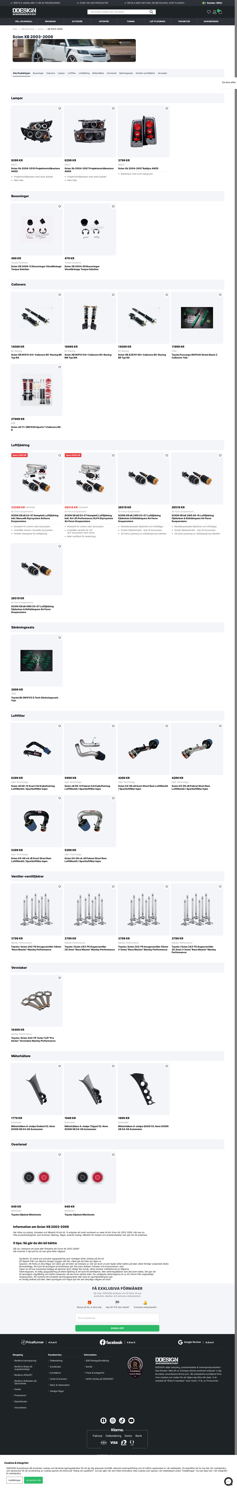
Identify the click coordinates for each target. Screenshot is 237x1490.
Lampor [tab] (64, 73)
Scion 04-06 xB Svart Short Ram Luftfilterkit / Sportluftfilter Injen (143, 787)
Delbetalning (56, 1360)
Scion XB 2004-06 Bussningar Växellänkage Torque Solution (82, 268)
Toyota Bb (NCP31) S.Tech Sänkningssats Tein (34, 699)
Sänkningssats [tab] (131, 73)
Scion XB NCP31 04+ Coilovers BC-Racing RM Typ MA (88, 356)
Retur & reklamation (60, 1385)
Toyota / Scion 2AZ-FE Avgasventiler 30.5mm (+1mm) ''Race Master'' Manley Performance (194, 950)
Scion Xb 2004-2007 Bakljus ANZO (138, 168)
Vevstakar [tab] (169, 73)
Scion (40, 29)
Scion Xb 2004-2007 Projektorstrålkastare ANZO (89, 170)
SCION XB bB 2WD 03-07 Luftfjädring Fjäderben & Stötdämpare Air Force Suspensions (139, 518)
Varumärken (211, 21)
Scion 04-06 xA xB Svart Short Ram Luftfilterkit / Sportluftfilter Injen (31, 860)
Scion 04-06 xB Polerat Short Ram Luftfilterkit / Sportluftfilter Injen (191, 787)
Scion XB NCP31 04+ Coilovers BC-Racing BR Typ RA (36, 356)
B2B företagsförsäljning (97, 1360)
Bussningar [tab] (39, 73)
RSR (13, 423)
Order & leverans (58, 1379)
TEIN (174, 351)
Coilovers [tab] (52, 73)
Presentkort (20, 1395)
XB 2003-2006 (54, 29)
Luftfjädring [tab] (87, 73)
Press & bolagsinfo (95, 1372)
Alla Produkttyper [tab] (22, 73)
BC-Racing (16, 351)
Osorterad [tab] (116, 73)
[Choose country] (212, 3)
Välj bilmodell (24, 21)
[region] (117, 139)
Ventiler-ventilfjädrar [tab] (151, 73)
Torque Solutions (19, 262)
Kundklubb (55, 1366)
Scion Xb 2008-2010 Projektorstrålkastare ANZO (35, 170)
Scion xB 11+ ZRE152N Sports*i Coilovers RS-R (36, 429)
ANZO (14, 164)
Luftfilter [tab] (75, 73)
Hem (15, 29)
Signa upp (117, 1328)
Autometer (16, 1122)
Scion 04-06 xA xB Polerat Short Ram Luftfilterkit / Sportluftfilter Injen (86, 860)
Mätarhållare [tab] (102, 73)
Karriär (89, 1366)
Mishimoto (16, 1211)
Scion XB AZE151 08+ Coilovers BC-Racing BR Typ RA (142, 356)
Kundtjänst (55, 1372)
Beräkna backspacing (25, 1360)
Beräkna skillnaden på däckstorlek (25, 1382)
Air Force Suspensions (22, 511)
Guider (17, 1389)
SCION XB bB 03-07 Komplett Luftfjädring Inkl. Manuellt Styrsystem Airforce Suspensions (34, 518)
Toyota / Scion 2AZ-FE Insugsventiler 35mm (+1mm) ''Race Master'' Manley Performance (143, 948)
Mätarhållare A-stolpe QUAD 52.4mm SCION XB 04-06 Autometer (143, 1128)
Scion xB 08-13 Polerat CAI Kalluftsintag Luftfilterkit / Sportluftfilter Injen (87, 787)
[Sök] (121, 12)
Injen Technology (19, 782)
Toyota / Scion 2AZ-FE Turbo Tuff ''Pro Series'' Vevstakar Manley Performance (33, 1039)
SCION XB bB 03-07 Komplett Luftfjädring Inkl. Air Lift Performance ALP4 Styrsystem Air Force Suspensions (89, 518)
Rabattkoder (20, 1401)
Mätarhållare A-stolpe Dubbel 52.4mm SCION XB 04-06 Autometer (33, 1128)
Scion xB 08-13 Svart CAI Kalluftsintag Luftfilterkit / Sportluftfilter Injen (33, 787)
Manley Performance (21, 943)
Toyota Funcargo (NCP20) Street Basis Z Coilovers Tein (194, 356)
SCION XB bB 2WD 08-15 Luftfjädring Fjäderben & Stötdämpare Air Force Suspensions (193, 518)
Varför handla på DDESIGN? (99, 1379)
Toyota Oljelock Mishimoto (26, 1214)
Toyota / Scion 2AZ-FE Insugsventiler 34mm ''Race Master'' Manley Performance (36, 948)
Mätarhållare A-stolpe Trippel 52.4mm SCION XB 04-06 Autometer (86, 1128)
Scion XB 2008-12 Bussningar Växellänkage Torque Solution (36, 268)
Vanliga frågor (57, 1391)
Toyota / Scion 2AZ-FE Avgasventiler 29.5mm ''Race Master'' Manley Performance (90, 948)
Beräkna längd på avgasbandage (23, 1367)
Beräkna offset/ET (23, 1375)
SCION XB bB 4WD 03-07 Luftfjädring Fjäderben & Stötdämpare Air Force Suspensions (32, 609)
